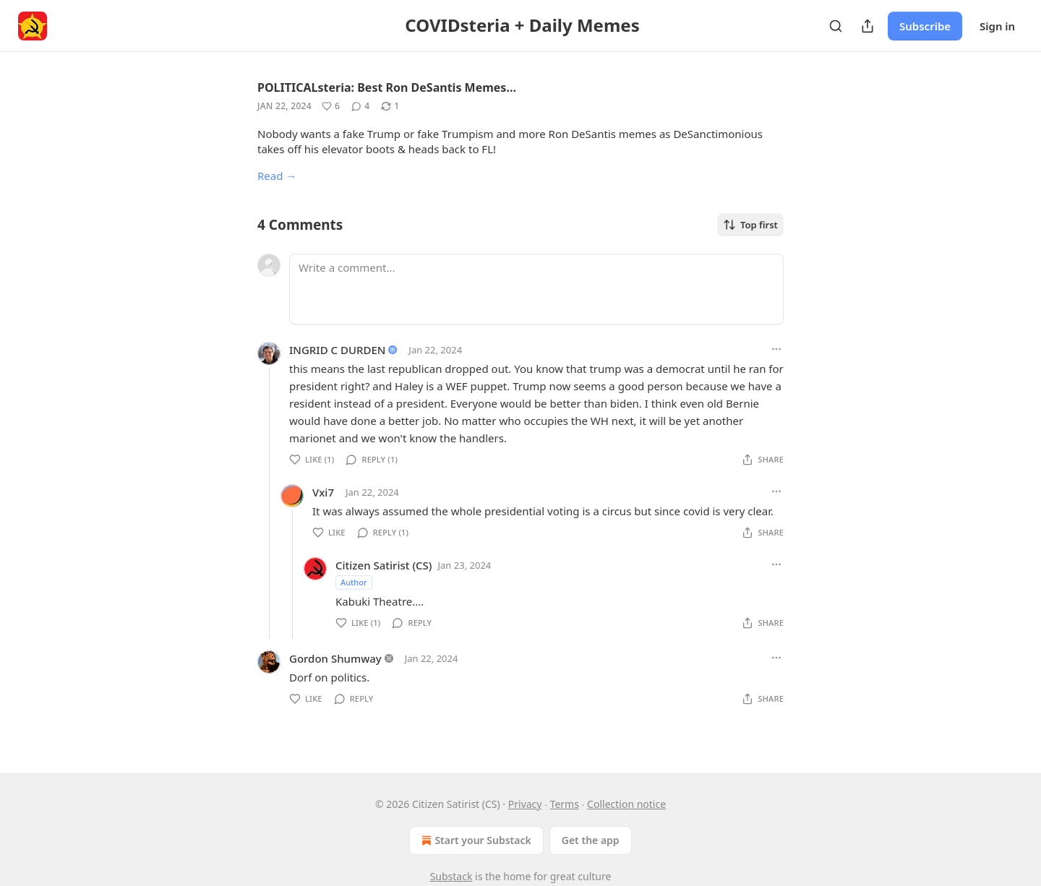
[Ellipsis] (776, 349)
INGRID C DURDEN (337, 350)
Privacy (525, 804)
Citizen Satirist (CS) (383, 565)
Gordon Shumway (335, 658)
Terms (564, 804)
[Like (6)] (330, 106)
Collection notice (626, 804)
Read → (276, 175)
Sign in (997, 26)
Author (353, 582)
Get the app (591, 840)
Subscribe (925, 26)
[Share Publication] (867, 26)
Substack (451, 876)
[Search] (835, 26)
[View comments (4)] (360, 106)
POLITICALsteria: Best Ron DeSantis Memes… (386, 87)
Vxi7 (323, 492)
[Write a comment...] (536, 289)
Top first (750, 224)
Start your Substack (475, 840)
